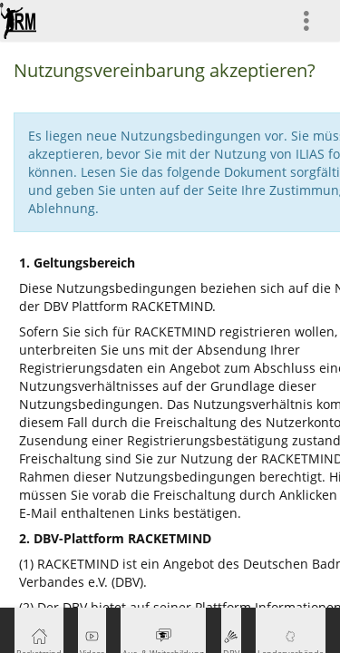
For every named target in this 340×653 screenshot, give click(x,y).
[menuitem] (313, 20)
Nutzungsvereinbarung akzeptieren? (165, 70)
